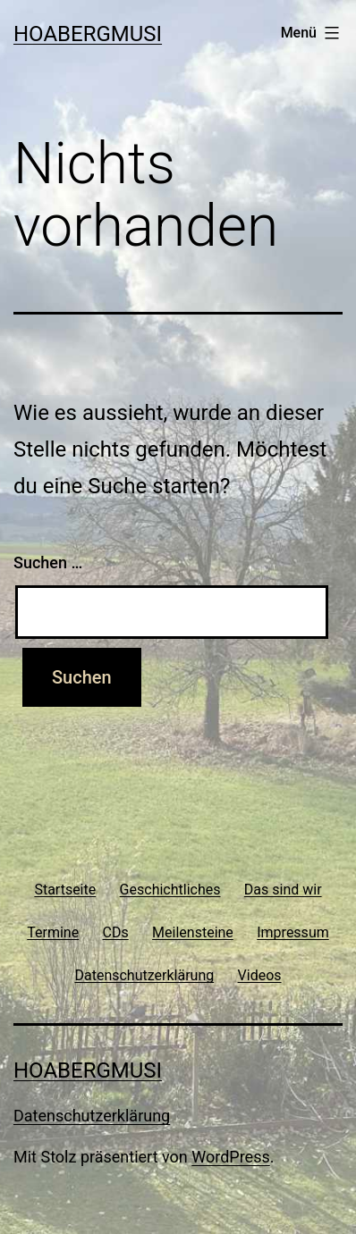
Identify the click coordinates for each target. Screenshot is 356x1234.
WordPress (230, 1156)
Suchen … (47, 562)
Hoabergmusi (87, 33)
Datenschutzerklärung (91, 1115)
